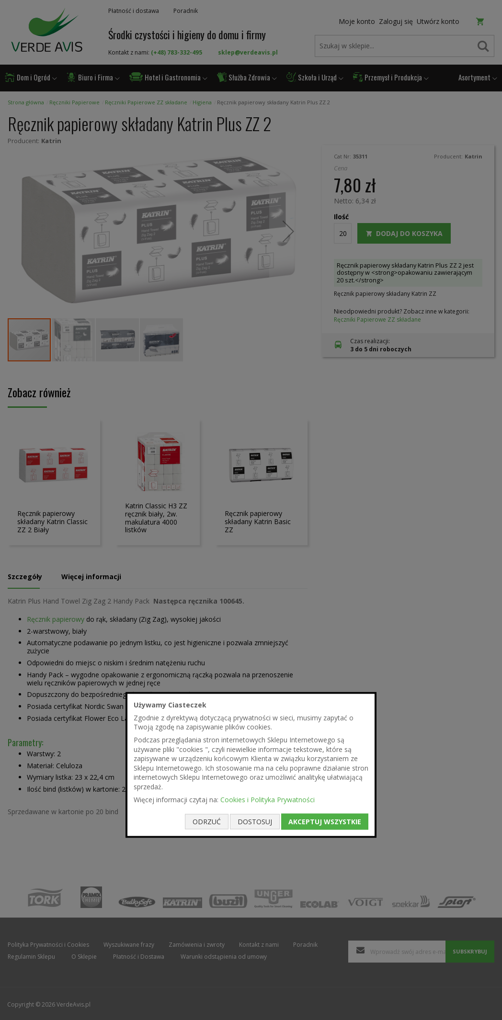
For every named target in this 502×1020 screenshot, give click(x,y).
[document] (251, 765)
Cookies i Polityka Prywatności (267, 799)
